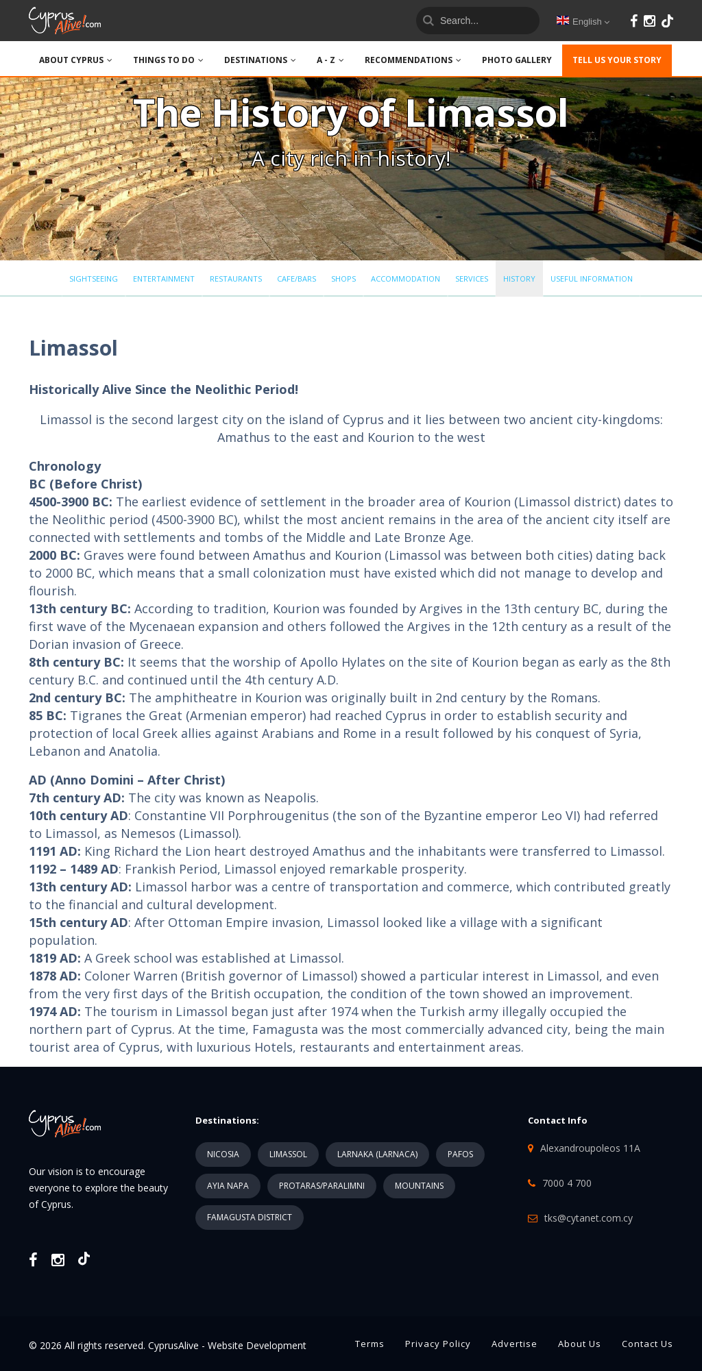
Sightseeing (93, 278)
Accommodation (405, 278)
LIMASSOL (288, 1154)
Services (471, 278)
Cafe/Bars (296, 278)
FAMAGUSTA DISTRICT (249, 1217)
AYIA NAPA (228, 1185)
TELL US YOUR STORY (617, 60)
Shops (343, 278)
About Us (579, 1343)
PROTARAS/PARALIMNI (322, 1185)
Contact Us (647, 1343)
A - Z (330, 60)
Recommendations (413, 60)
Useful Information (591, 278)
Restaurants (236, 278)
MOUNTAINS (419, 1185)
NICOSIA (223, 1154)
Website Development (257, 1345)
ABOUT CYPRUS (75, 60)
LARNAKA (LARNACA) (377, 1154)
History (519, 278)
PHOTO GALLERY (517, 60)
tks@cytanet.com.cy (588, 1217)
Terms (370, 1343)
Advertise (514, 1343)
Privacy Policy (438, 1343)
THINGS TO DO (168, 60)
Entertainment (164, 278)
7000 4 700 (567, 1182)
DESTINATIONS (260, 60)
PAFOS (460, 1154)
